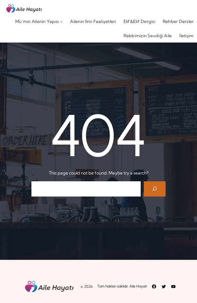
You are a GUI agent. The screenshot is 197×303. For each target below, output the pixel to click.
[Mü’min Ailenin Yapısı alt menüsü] (61, 21)
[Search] (155, 189)
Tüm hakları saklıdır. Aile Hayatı (122, 286)
